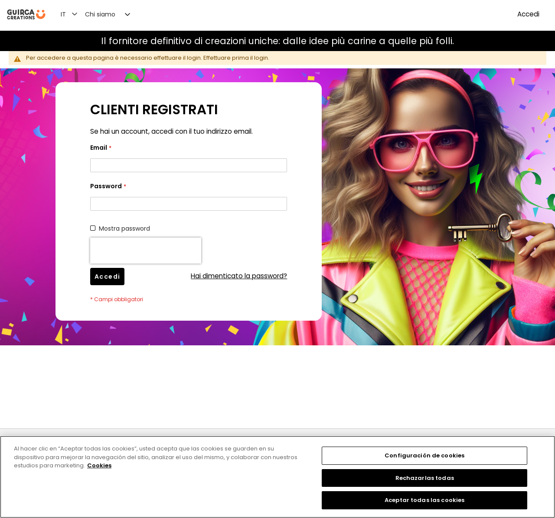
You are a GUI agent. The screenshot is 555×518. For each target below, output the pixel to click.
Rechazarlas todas (424, 478)
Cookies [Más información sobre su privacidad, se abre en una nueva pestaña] (99, 465)
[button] (74, 14)
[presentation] (145, 251)
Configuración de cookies (424, 455)
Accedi (528, 14)
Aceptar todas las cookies (424, 500)
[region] (277, 477)
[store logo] (26, 14)
